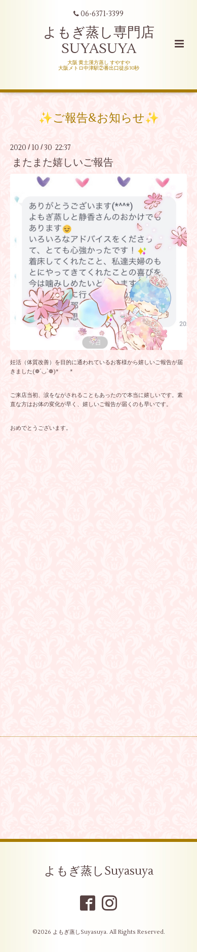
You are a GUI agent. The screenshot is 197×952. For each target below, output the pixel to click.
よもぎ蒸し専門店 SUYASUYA (98, 41)
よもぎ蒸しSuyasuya (98, 871)
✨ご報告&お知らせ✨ (98, 118)
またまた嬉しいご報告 (62, 162)
